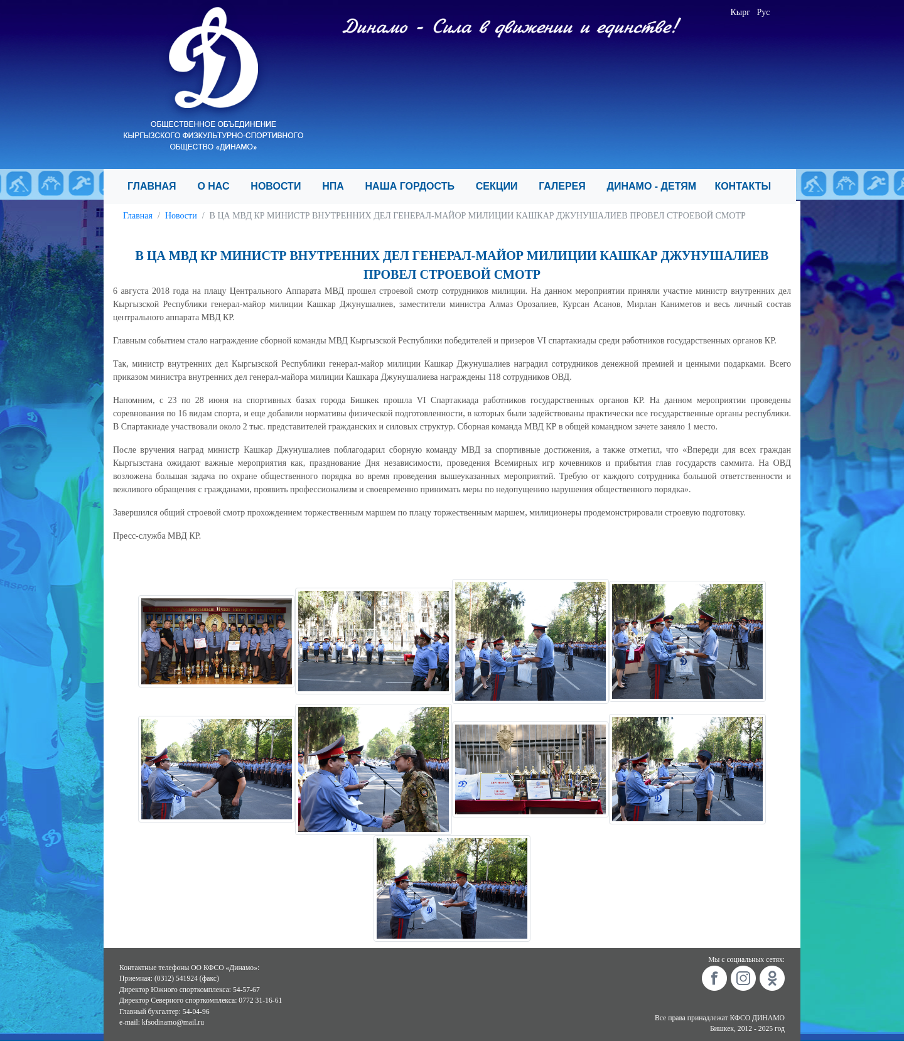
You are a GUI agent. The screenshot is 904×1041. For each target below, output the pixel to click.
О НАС (218, 186)
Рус (763, 12)
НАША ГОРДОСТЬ (415, 186)
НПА (338, 186)
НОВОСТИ (281, 186)
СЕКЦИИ (502, 186)
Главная (138, 215)
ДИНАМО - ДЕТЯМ (656, 186)
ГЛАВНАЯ (157, 186)
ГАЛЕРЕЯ (567, 186)
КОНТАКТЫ (748, 186)
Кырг (741, 12)
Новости (181, 215)
